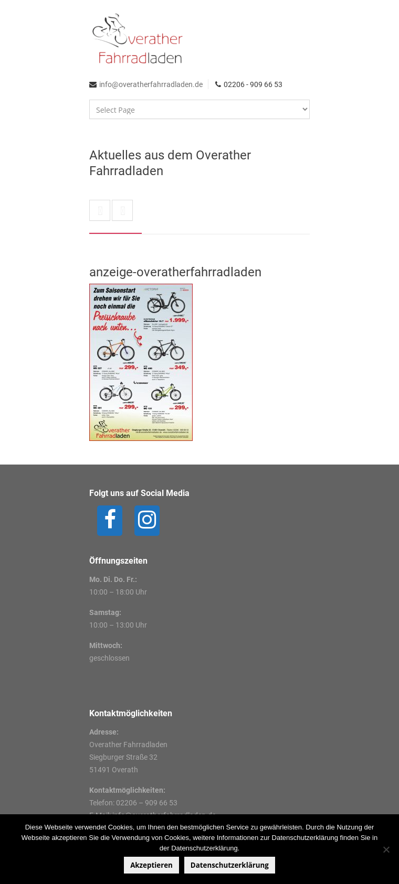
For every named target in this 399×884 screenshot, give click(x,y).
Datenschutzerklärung (230, 865)
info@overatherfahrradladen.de (151, 84)
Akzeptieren (151, 865)
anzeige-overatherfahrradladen (175, 272)
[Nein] (386, 849)
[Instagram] (147, 520)
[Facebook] (109, 520)
